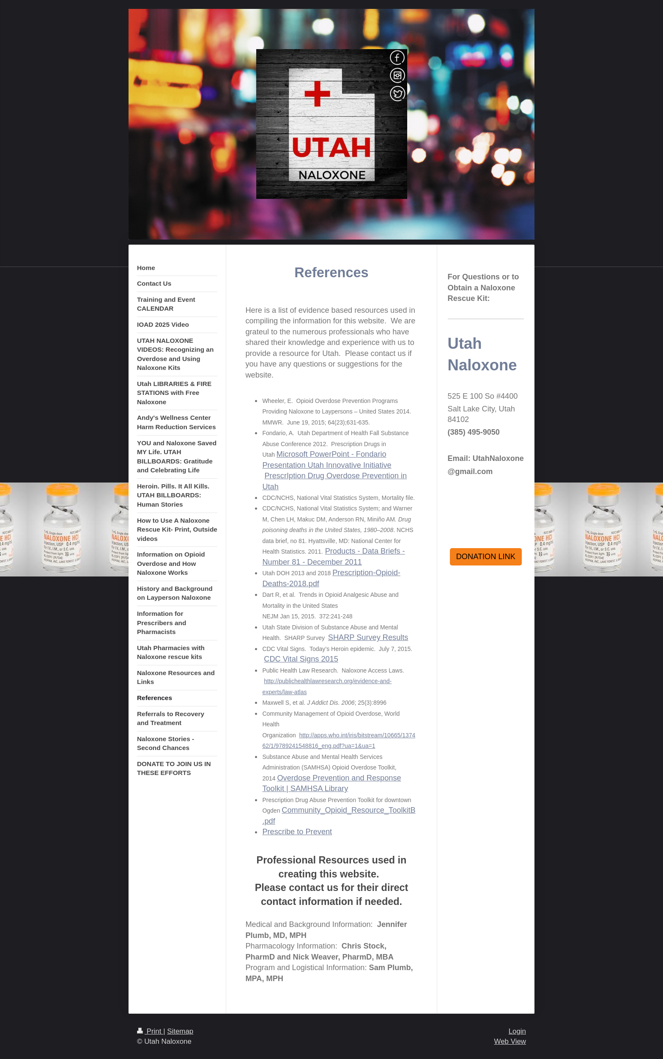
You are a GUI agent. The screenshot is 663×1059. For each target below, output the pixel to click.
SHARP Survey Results (368, 637)
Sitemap (180, 1031)
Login (517, 1031)
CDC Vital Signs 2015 (301, 659)
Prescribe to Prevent (297, 831)
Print (150, 1031)
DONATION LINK (485, 556)
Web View (510, 1041)
